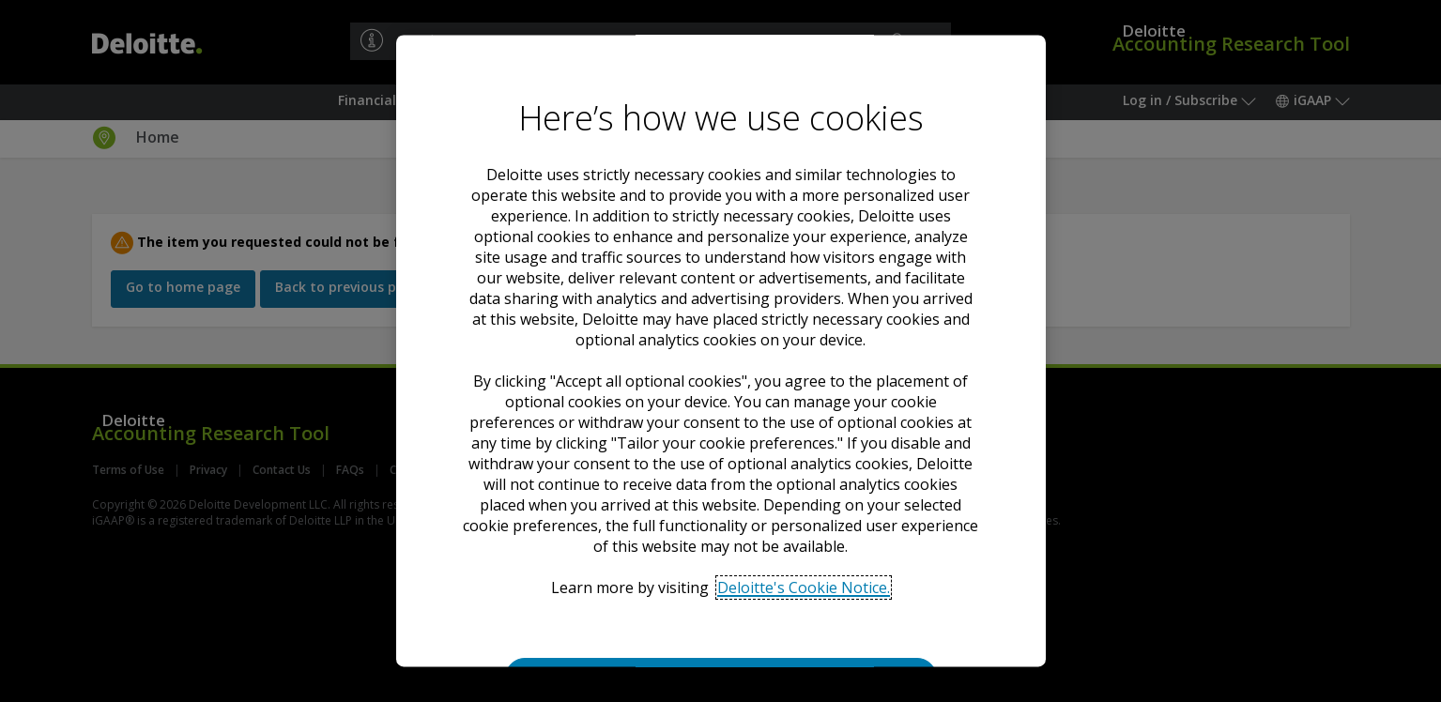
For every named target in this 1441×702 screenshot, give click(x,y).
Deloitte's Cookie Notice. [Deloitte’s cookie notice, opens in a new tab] (803, 587)
